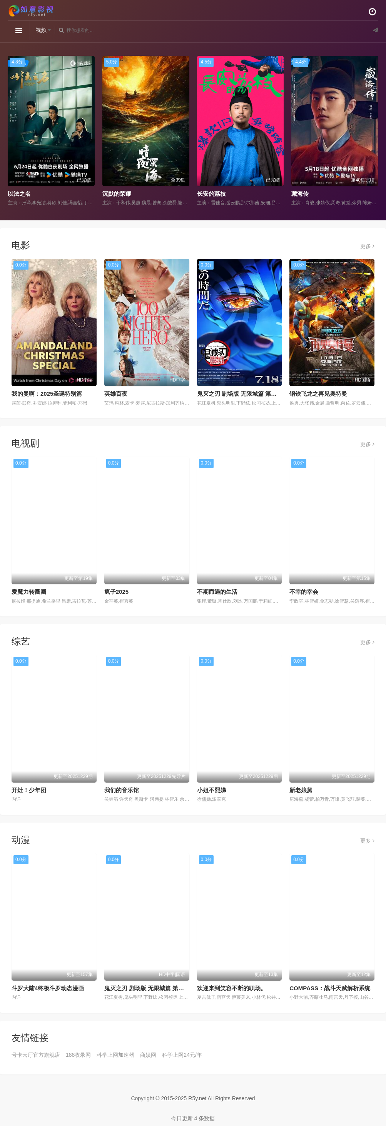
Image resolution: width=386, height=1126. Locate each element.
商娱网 (148, 1055)
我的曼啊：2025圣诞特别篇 (47, 393)
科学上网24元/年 (182, 1055)
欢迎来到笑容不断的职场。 (231, 988)
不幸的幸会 (303, 591)
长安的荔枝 (211, 193)
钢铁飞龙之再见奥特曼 (318, 393)
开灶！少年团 (29, 790)
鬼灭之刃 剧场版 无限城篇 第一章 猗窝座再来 (255, 393)
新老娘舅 (300, 790)
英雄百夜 (115, 393)
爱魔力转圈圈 (29, 591)
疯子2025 (116, 591)
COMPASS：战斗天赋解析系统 (329, 988)
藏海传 (300, 193)
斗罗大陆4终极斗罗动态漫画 (48, 988)
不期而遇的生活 (217, 591)
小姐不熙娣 (211, 790)
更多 (367, 246)
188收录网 (78, 1055)
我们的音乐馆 (121, 790)
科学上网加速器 (115, 1055)
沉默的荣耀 (116, 193)
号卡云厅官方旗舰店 (36, 1055)
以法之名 (19, 193)
